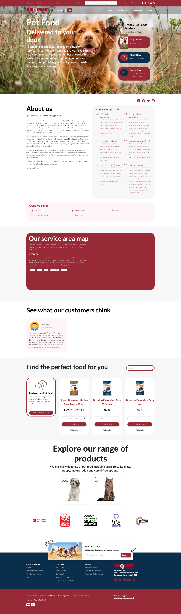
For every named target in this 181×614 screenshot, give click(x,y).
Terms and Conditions (47, 596)
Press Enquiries (63, 596)
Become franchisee (64, 3)
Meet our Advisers (130, 3)
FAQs (28, 577)
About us (29, 3)
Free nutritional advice (93, 571)
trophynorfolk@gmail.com (139, 73)
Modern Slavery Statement (81, 596)
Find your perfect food (41, 412)
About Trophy (60, 567)
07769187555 (136, 77)
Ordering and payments (34, 571)
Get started (138, 10)
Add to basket (74, 424)
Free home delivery (91, 567)
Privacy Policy (31, 596)
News (50, 3)
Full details (74, 430)
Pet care (40, 3)
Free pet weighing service (94, 574)
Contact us (79, 3)
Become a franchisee (63, 577)
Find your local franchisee (65, 580)
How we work (123, 10)
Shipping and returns (33, 574)
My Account (57, 10)
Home (110, 10)
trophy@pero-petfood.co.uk (124, 598)
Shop (150, 10)
